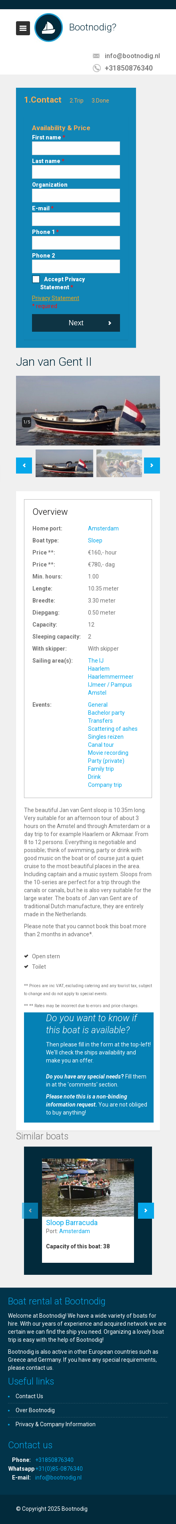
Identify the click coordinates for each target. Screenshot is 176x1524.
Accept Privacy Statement (62, 283)
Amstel (97, 692)
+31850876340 (129, 68)
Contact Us (29, 1396)
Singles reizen (106, 737)
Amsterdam (103, 528)
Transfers (100, 721)
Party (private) (106, 761)
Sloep (95, 540)
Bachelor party (106, 713)
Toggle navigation (23, 28)
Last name (48, 161)
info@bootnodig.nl (132, 56)
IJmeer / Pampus (110, 684)
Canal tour (101, 745)
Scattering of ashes (113, 729)
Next (75, 323)
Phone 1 (45, 232)
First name (48, 137)
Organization (50, 184)
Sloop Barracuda (72, 1222)
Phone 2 (43, 255)
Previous (24, 461)
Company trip (105, 785)
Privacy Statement (55, 298)
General (98, 705)
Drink (94, 777)
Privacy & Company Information (56, 1424)
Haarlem (99, 668)
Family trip (101, 769)
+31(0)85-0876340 (59, 1469)
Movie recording (108, 753)
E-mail (43, 208)
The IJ (96, 660)
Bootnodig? (92, 27)
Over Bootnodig (35, 1410)
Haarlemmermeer (111, 676)
